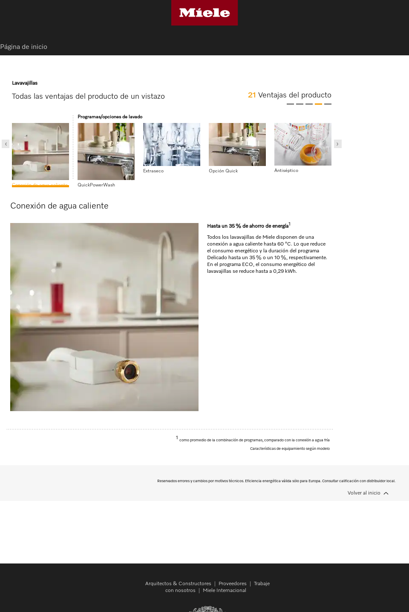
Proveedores (233, 583)
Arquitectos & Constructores (178, 583)
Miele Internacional (224, 590)
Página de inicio (23, 47)
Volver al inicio (364, 493)
